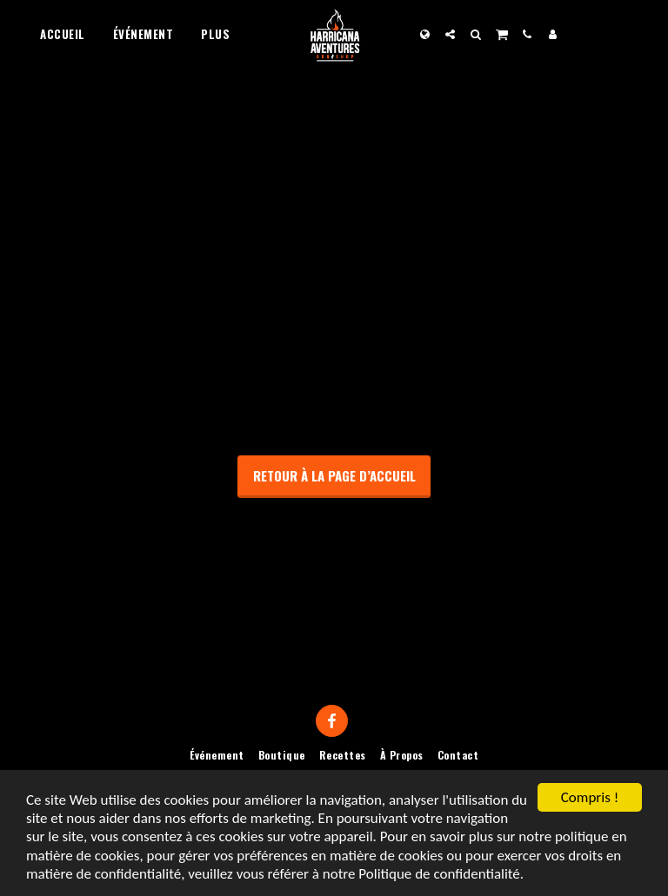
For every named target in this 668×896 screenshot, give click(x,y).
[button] (450, 34)
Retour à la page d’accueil (334, 475)
